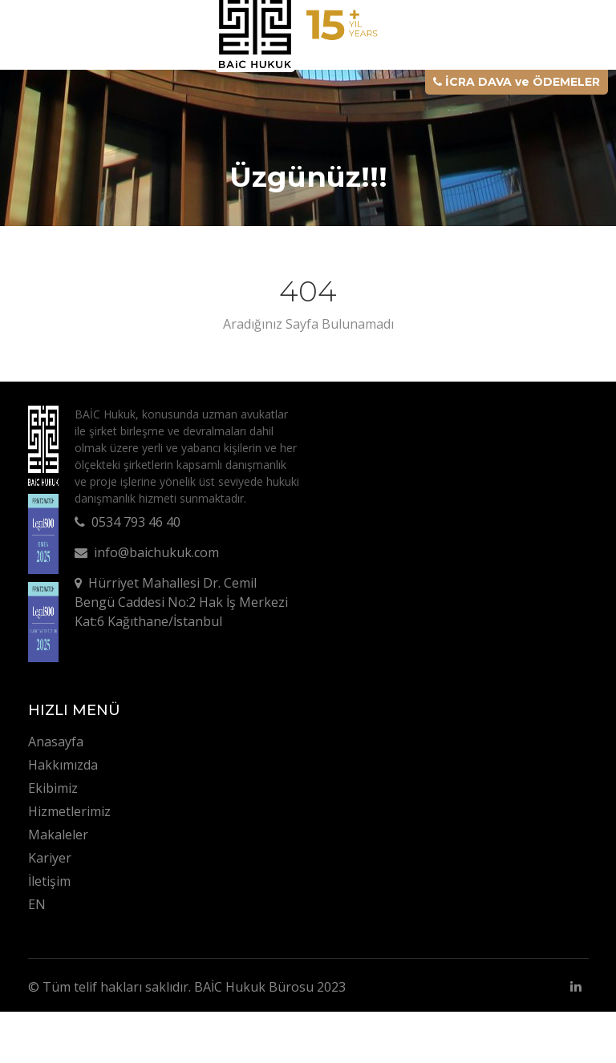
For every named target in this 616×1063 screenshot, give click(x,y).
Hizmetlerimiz (69, 811)
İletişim (49, 881)
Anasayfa (55, 741)
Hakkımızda (63, 765)
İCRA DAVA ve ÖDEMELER (516, 82)
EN (37, 904)
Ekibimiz (53, 788)
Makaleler (58, 834)
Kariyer (49, 858)
